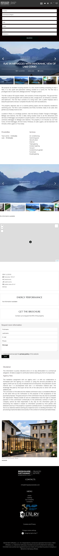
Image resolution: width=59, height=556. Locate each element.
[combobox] (29, 10)
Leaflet (57, 260)
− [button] (2, 227)
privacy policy (24, 354)
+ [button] (2, 225)
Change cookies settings (29, 530)
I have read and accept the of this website (21, 354)
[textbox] (29, 18)
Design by (30, 533)
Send (5, 356)
